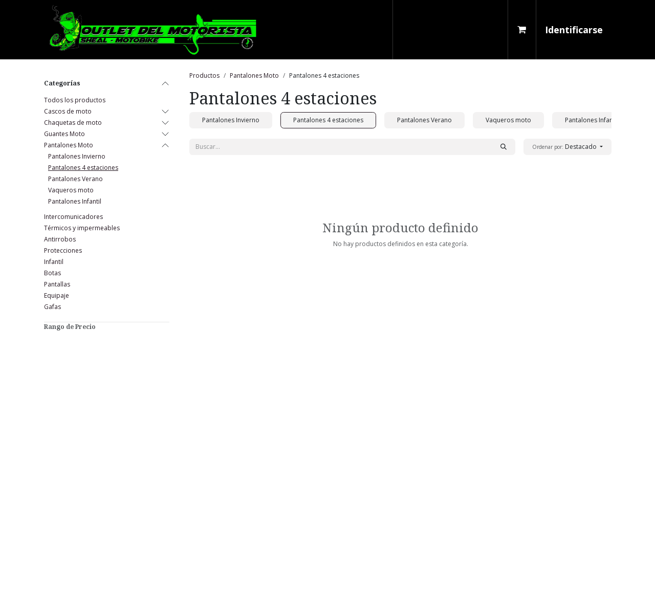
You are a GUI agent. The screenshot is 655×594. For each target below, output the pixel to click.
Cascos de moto (68, 111)
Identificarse (574, 30)
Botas (52, 273)
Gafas (52, 306)
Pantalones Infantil (74, 201)
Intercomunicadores (73, 216)
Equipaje (56, 295)
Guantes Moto (64, 133)
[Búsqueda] (503, 147)
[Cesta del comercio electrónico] (522, 29)
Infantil (53, 261)
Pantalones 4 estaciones (83, 167)
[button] (567, 147)
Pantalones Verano (75, 178)
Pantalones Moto (68, 145)
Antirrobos (60, 239)
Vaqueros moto (71, 190)
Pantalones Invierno (76, 156)
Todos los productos (74, 100)
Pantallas (57, 284)
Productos (204, 75)
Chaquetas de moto (73, 122)
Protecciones (63, 250)
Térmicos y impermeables (82, 228)
